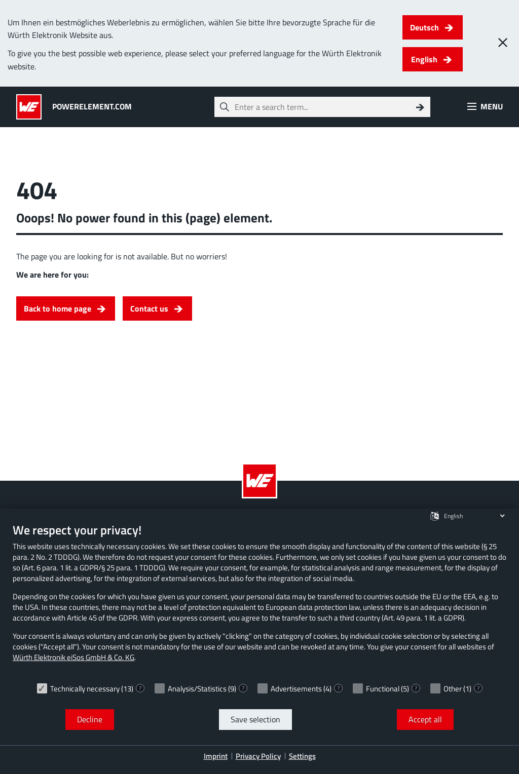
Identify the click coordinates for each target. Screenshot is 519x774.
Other (452, 688)
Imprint (216, 756)
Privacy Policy (258, 756)
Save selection (255, 719)
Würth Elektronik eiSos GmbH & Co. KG (73, 657)
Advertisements (296, 688)
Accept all (425, 719)
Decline (89, 719)
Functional (382, 688)
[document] (259, 600)
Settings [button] (302, 756)
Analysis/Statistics (197, 688)
